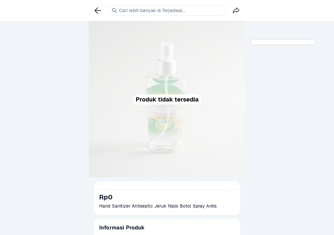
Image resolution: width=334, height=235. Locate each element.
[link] (98, 10)
